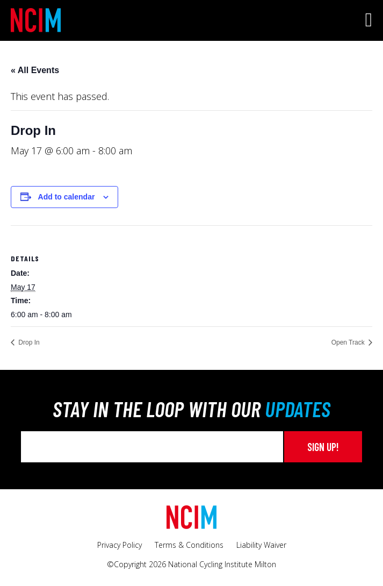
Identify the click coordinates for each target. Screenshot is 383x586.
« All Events (35, 70)
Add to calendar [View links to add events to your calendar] (66, 196)
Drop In (28, 342)
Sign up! (323, 446)
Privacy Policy (119, 545)
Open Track (348, 342)
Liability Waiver (261, 545)
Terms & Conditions (189, 545)
